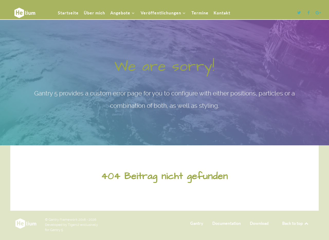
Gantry (196, 223)
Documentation (226, 223)
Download (259, 223)
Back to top (295, 223)
